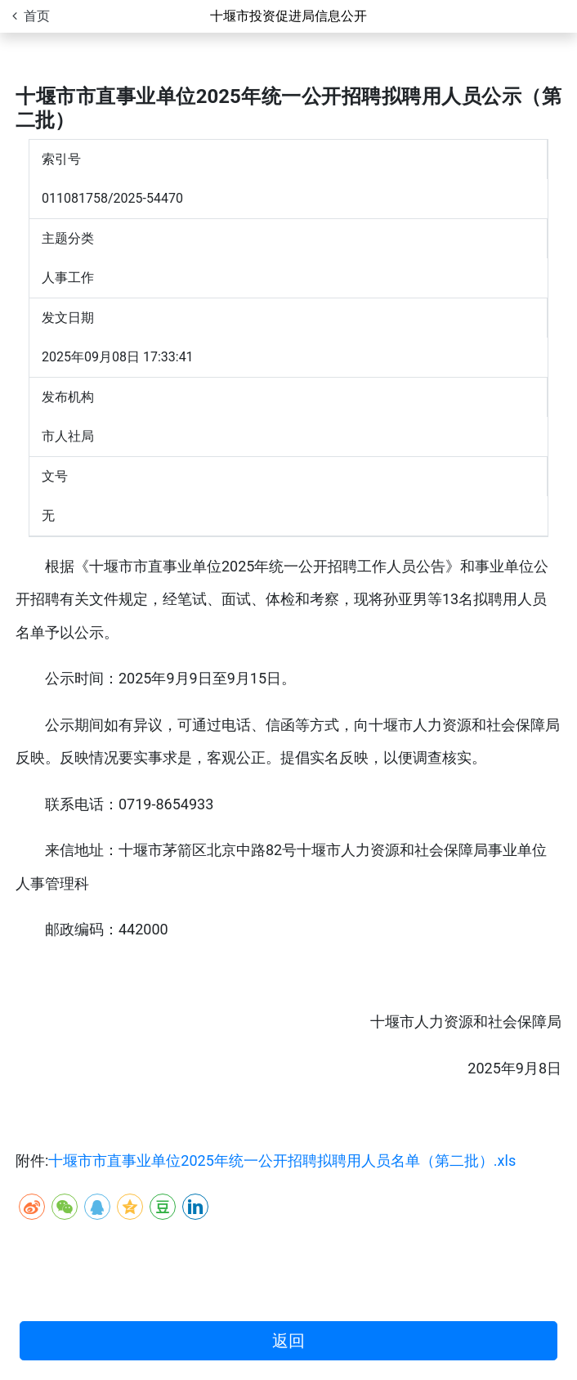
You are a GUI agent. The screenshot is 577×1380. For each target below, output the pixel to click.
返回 (288, 1341)
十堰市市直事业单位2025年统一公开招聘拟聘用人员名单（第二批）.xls (282, 1160)
